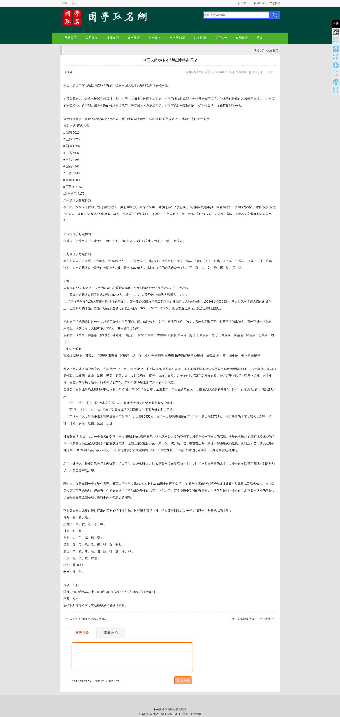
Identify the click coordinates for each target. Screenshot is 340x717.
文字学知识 (177, 37)
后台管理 (196, 713)
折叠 (335, 23)
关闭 (270, 72)
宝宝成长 (221, 37)
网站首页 (70, 37)
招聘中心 (170, 709)
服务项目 (159, 709)
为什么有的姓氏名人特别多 (90, 618)
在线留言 (242, 37)
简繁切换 (275, 3)
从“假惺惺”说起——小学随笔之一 (256, 618)
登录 (64, 3)
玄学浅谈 (134, 37)
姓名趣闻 (200, 37)
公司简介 (91, 37)
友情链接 (181, 709)
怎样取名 (155, 37)
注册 (74, 3)
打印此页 (255, 72)
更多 (260, 37)
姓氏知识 (112, 37)
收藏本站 (259, 3)
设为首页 (243, 3)
